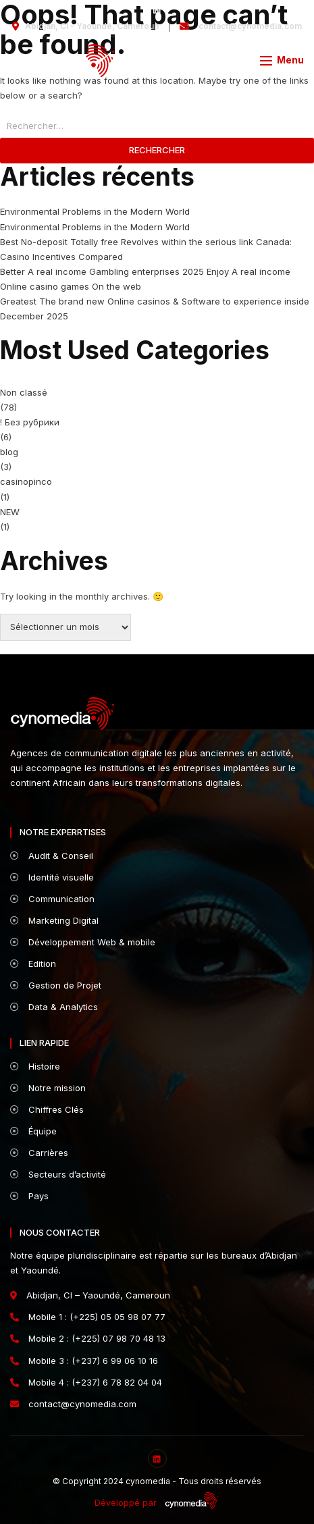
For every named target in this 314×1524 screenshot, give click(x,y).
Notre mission (48, 1087)
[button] (281, 60)
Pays (29, 1195)
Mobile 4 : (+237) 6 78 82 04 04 (86, 1382)
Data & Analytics (54, 1006)
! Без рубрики (29, 422)
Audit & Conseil (51, 855)
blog (9, 451)
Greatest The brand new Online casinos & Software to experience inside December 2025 (154, 308)
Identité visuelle (52, 877)
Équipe (33, 1131)
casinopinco (26, 481)
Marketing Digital (54, 920)
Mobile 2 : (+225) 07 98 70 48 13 (87, 1338)
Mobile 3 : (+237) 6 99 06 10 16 (84, 1360)
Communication (52, 898)
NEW (10, 511)
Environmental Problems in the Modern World (95, 211)
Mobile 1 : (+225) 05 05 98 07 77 (87, 1316)
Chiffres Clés (47, 1109)
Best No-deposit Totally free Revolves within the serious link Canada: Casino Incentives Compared (146, 249)
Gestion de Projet (55, 985)
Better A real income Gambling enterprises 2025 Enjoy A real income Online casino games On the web (145, 279)
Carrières (39, 1152)
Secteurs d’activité (58, 1174)
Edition (33, 963)
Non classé (23, 392)
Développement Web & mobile (82, 942)
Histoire (35, 1066)
